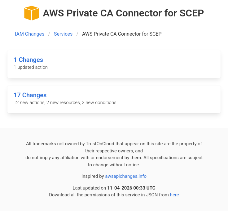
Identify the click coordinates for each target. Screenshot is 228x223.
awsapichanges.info (126, 176)
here (174, 195)
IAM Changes (29, 34)
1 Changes (28, 59)
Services (63, 34)
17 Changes (30, 95)
